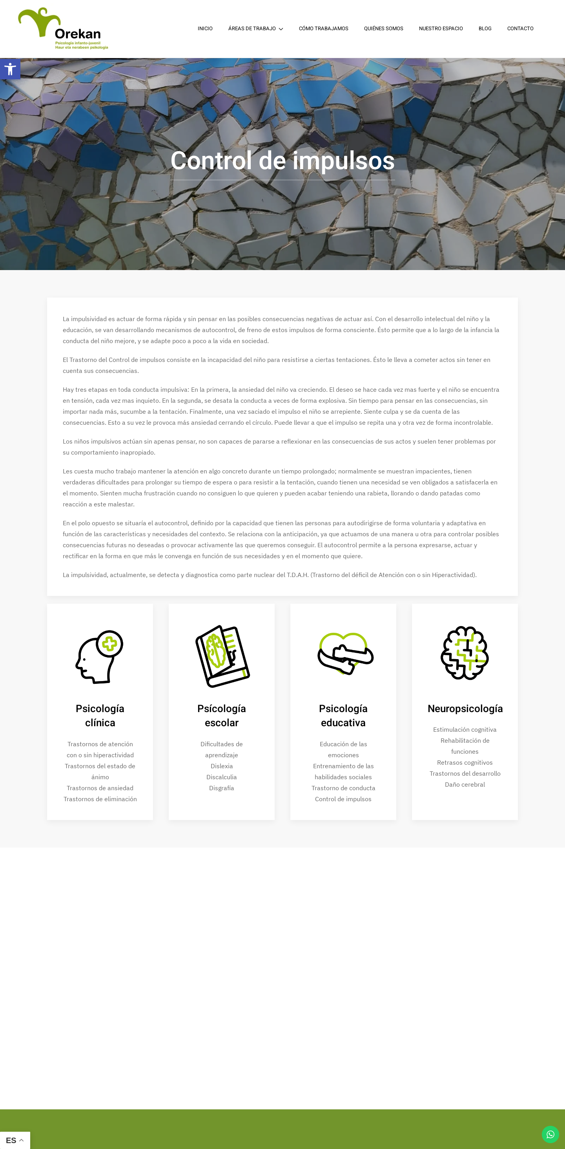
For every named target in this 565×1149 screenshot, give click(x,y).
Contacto (520, 28)
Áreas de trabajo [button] (255, 28)
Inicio (205, 28)
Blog (485, 28)
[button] (10, 69)
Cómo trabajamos (323, 28)
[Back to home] (65, 29)
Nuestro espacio (441, 28)
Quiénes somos (383, 28)
